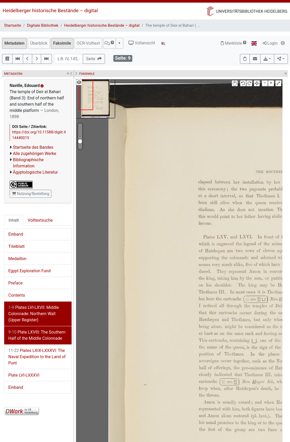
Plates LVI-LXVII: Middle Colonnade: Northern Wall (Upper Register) (33, 313)
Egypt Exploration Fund (29, 270)
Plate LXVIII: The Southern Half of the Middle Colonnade (36, 335)
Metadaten (14, 43)
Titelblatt (16, 246)
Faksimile (62, 43)
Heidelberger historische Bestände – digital (50, 10)
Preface (15, 283)
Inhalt (14, 220)
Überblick (38, 43)
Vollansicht (141, 42)
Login (270, 43)
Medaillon (17, 258)
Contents (16, 295)
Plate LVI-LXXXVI (23, 375)
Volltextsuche (40, 220)
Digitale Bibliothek (42, 25)
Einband (15, 234)
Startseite (12, 25)
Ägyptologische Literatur (35, 172)
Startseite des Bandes (33, 147)
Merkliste (233, 43)
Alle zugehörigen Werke (34, 153)
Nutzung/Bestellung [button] (30, 194)
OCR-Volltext (88, 43)
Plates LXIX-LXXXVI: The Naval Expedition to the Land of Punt (37, 356)
